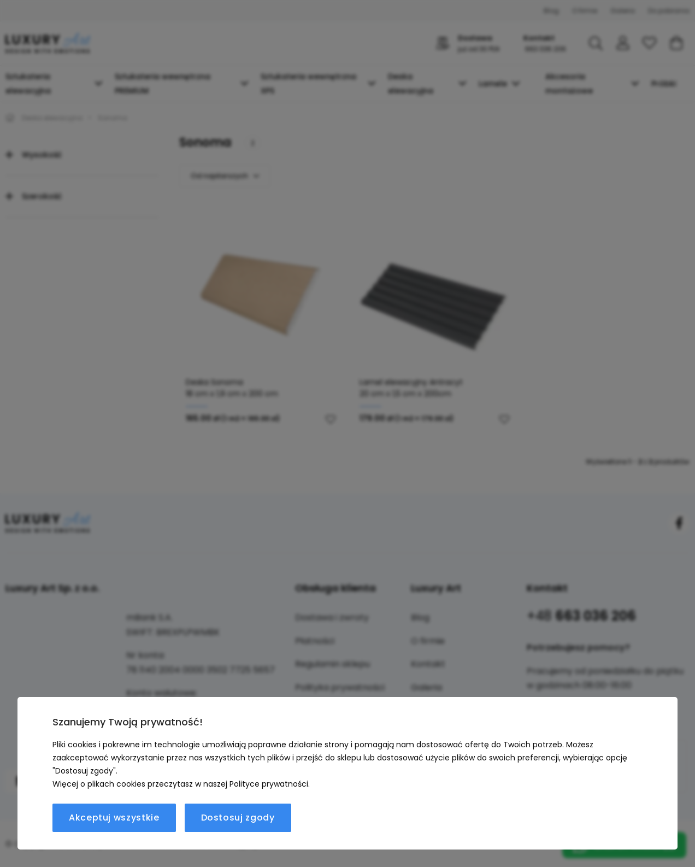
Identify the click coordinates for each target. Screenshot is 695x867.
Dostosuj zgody (238, 817)
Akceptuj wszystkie (114, 817)
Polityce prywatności (268, 783)
